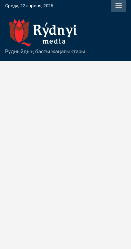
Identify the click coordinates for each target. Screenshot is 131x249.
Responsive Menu (118, 6)
